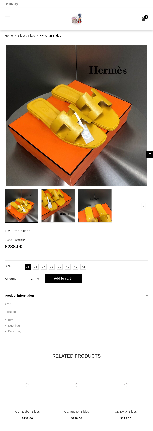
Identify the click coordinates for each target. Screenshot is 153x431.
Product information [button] (76, 295)
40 (67, 266)
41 (75, 266)
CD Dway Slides (126, 411)
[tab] (76, 295)
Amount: (11, 278)
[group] (76, 115)
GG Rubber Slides (27, 411)
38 (51, 266)
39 (59, 266)
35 (27, 266)
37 (43, 266)
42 (83, 266)
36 (35, 266)
